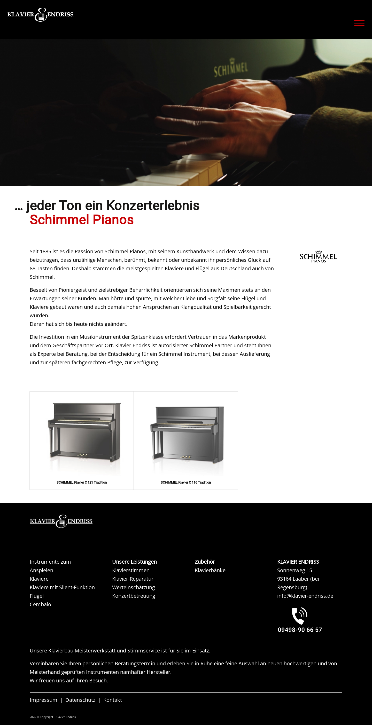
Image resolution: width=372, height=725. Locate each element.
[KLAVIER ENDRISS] (59, 22)
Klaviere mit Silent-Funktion (62, 587)
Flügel (37, 595)
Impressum (43, 699)
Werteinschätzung (133, 587)
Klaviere (39, 578)
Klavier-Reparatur (132, 578)
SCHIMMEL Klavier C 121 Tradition (82, 482)
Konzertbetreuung (133, 595)
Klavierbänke (210, 570)
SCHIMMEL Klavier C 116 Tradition (186, 482)
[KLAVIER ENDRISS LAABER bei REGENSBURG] (309, 619)
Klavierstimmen (131, 570)
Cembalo (40, 604)
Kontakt (112, 699)
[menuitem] (358, 23)
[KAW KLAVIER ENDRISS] (68, 521)
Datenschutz (80, 699)
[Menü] (358, 23)
